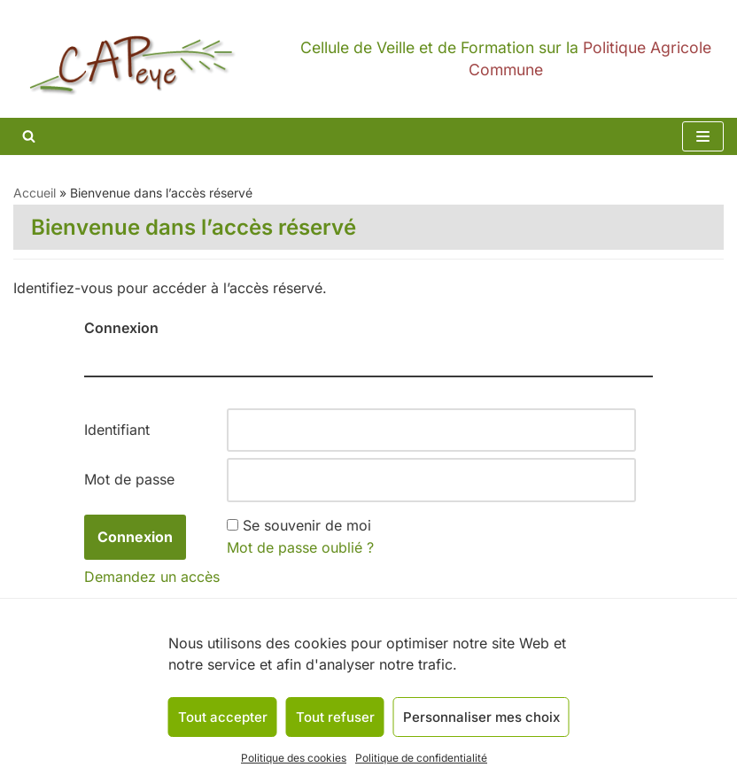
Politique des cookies (293, 757)
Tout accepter (223, 717)
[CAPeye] (368, 59)
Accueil (34, 192)
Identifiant (117, 429)
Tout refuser (335, 717)
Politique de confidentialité (421, 757)
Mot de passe (129, 479)
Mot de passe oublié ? (300, 547)
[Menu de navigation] (703, 136)
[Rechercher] (28, 136)
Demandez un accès (152, 576)
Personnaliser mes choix (481, 717)
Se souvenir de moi (307, 525)
